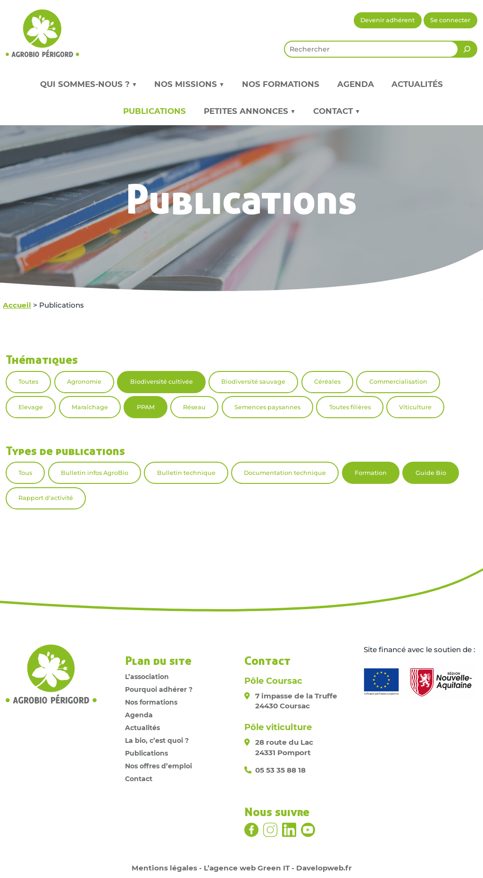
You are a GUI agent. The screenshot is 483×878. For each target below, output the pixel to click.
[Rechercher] (467, 49)
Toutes (28, 381)
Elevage (30, 407)
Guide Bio (431, 472)
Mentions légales (164, 867)
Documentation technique (285, 472)
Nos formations (280, 84)
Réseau (194, 407)
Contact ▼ (336, 111)
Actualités (417, 84)
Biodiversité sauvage (253, 381)
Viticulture (415, 407)
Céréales (327, 381)
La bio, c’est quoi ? (157, 740)
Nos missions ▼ (189, 84)
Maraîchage (90, 407)
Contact (138, 779)
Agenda (355, 84)
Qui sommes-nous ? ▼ (88, 84)
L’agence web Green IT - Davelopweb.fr (278, 867)
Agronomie (84, 381)
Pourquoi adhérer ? (158, 689)
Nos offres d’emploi (158, 766)
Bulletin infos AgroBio (94, 472)
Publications (154, 111)
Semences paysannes (267, 407)
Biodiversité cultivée (161, 381)
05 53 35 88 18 (280, 770)
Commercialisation (398, 381)
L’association (147, 676)
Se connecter (450, 20)
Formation (371, 472)
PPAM (146, 407)
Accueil (17, 305)
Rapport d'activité (45, 497)
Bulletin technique (186, 472)
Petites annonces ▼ (249, 111)
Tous (25, 472)
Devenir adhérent (387, 20)
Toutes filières (350, 407)
